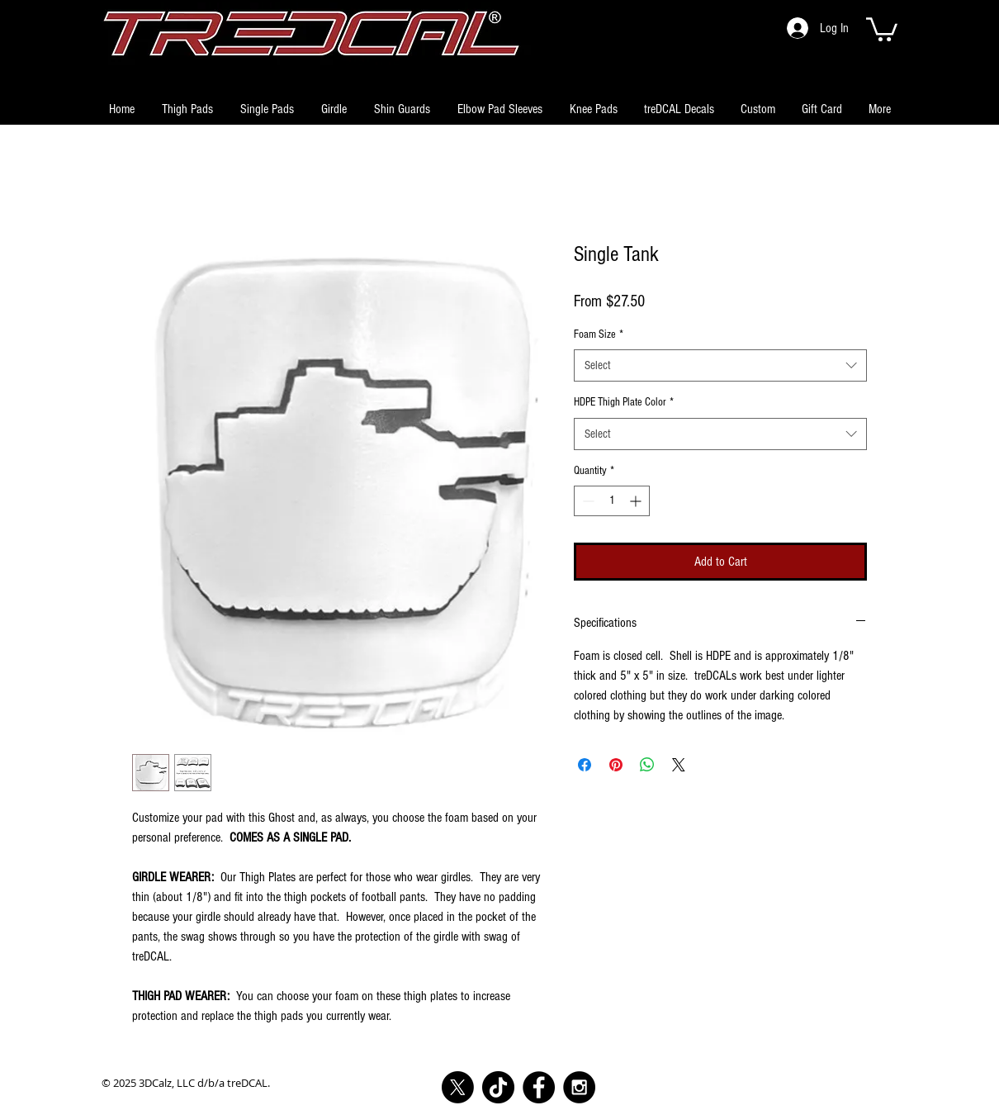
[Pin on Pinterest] (616, 765)
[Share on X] (679, 765)
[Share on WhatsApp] (647, 765)
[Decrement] (586, 500)
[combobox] (720, 365)
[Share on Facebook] (584, 765)
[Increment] (637, 500)
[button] (881, 28)
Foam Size (598, 334)
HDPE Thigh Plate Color (624, 402)
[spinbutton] (612, 500)
